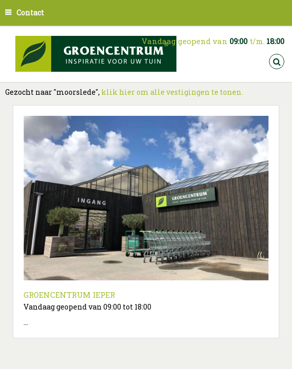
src (276, 61)
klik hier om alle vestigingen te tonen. (172, 92)
